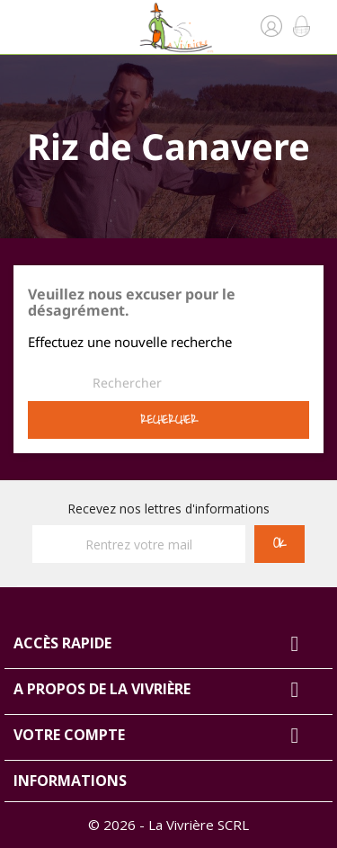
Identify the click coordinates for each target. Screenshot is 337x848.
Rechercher (169, 419)
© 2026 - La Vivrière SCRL (168, 825)
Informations (70, 780)
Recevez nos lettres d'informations (168, 508)
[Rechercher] (127, 383)
